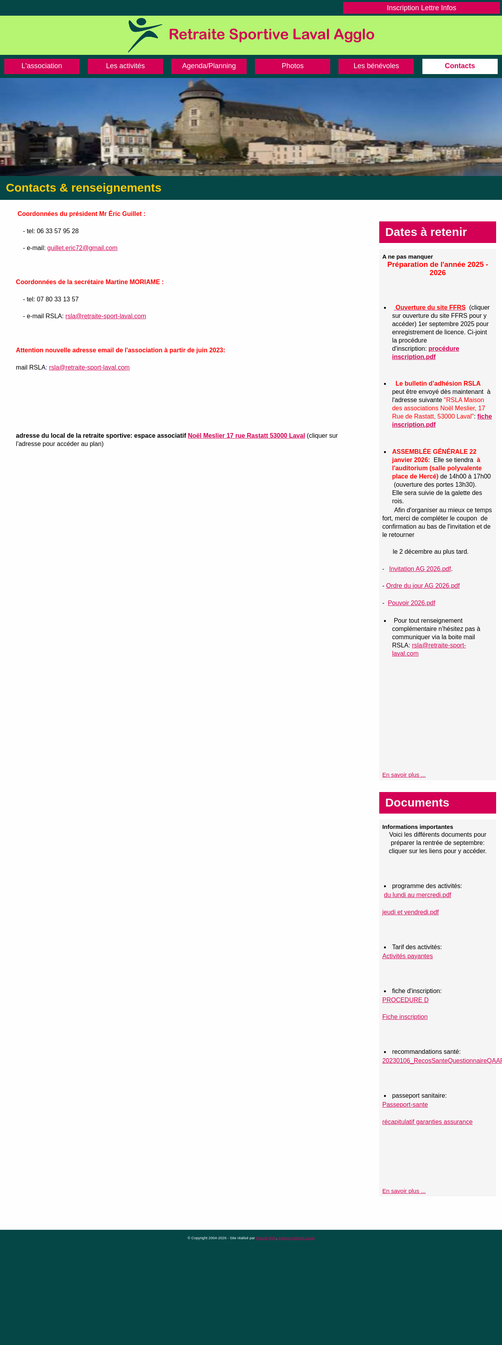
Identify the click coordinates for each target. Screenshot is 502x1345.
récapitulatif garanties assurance (427, 1121)
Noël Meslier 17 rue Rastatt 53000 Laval (246, 435)
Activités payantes (407, 956)
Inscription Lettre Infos (421, 8)
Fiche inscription (405, 1016)
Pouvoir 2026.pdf (411, 603)
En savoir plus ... (404, 774)
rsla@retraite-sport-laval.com (105, 316)
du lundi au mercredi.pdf (417, 895)
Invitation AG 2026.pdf (420, 569)
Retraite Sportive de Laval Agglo (251, 35)
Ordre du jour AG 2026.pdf (423, 585)
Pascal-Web (266, 1238)
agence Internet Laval (296, 1238)
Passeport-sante (405, 1104)
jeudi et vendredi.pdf (410, 912)
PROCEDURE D (405, 1000)
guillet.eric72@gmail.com (82, 248)
